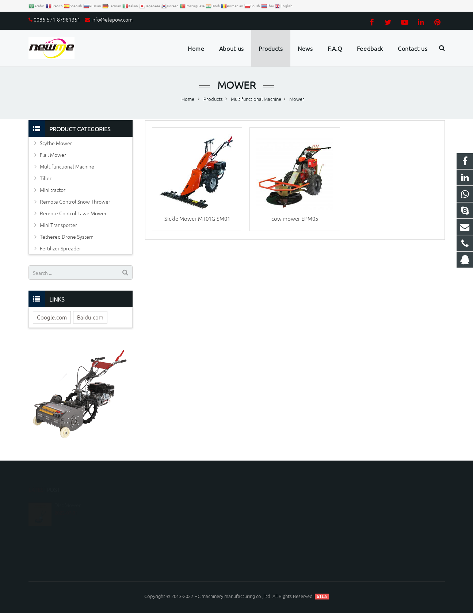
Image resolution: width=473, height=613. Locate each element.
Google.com (52, 317)
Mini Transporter (58, 224)
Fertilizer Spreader (60, 248)
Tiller (46, 178)
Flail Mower (53, 154)
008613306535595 (268, 514)
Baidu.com (90, 317)
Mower (236, 85)
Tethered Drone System (67, 236)
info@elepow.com (112, 19)
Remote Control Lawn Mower (73, 213)
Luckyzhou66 (262, 545)
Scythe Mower (56, 143)
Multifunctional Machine (67, 166)
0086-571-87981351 (57, 19)
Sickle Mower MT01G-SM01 (197, 218)
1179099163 (263, 503)
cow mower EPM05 (294, 218)
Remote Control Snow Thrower (75, 201)
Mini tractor (52, 189)
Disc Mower (67, 494)
